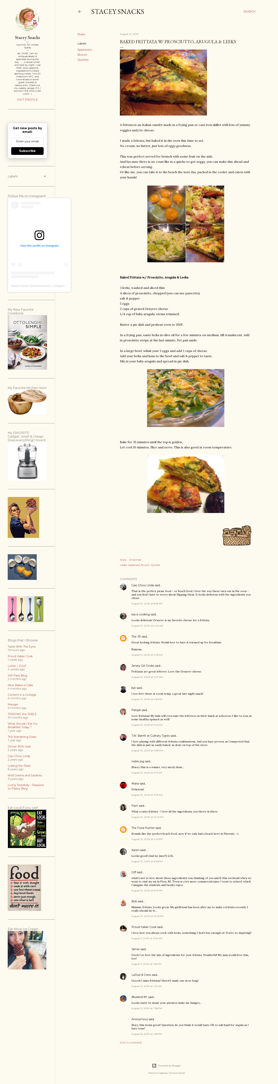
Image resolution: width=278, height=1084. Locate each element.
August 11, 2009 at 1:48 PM (146, 964)
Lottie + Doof (17, 666)
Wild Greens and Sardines (25, 775)
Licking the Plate (19, 766)
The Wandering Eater (22, 737)
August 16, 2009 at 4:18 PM (146, 1034)
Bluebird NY (139, 997)
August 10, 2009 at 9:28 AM (147, 750)
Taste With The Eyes (22, 646)
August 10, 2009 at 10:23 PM (147, 916)
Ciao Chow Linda (142, 585)
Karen (135, 850)
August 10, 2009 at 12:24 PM (147, 817)
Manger (13, 704)
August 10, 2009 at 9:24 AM (147, 724)
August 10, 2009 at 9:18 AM (146, 699)
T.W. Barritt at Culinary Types (150, 735)
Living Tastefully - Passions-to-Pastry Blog (26, 786)
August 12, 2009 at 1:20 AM (146, 986)
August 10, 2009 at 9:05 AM (147, 654)
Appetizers (84, 49)
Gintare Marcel (177, 1072)
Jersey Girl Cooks (142, 665)
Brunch (82, 55)
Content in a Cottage (22, 695)
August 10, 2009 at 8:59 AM (147, 603)
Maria (135, 783)
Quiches (82, 60)
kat (133, 688)
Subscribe (27, 151)
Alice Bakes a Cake (20, 685)
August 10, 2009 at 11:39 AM (147, 794)
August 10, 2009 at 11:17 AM (146, 772)
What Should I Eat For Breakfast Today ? (23, 725)
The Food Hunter (143, 828)
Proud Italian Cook (143, 927)
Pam (134, 805)
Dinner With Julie (19, 746)
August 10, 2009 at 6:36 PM (147, 861)
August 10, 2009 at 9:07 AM (147, 677)
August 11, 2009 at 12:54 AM (146, 938)
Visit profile (27, 99)
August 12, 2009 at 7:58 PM (146, 1008)
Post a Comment (131, 1042)
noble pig (137, 761)
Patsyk (136, 710)
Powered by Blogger (166, 1065)
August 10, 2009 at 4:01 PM (147, 839)
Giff (133, 872)
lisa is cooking (140, 614)
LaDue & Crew (141, 975)
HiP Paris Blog (17, 675)
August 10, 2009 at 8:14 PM (146, 890)
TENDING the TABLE (22, 714)
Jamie (135, 949)
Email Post (135, 559)
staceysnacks (41, 285)
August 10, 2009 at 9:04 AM (147, 625)
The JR (136, 636)
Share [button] (81, 34)
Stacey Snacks (117, 11)
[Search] (249, 11)
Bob (134, 901)
